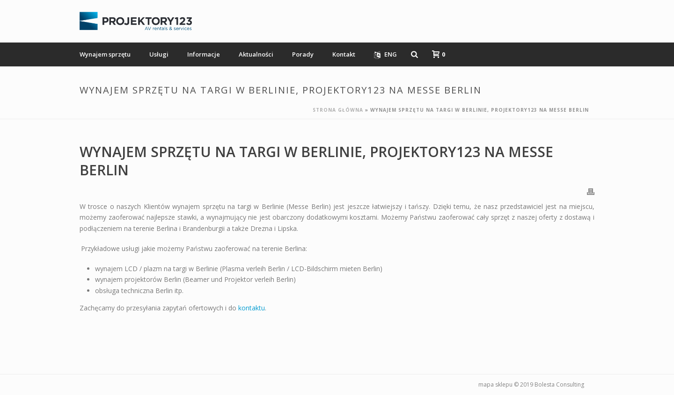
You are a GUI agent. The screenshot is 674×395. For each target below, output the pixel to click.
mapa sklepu (495, 384)
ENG (385, 54)
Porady (303, 54)
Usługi (158, 54)
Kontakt (343, 54)
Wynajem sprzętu (105, 54)
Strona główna (338, 110)
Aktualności (256, 54)
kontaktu (251, 307)
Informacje (203, 54)
